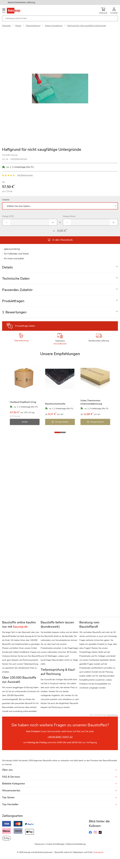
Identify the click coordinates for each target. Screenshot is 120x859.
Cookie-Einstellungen (55, 844)
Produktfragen (13, 301)
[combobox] (60, 18)
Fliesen (18, 25)
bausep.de (98, 852)
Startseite (6, 25)
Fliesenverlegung (33, 25)
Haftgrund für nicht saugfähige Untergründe (86, 25)
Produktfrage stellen (25, 325)
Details (7, 267)
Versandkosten (60, 343)
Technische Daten (16, 278)
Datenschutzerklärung (76, 844)
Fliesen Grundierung (53, 25)
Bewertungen (14, 312)
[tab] (60, 267)
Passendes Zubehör (17, 290)
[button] (57, 432)
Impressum (39, 844)
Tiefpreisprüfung (21, 340)
